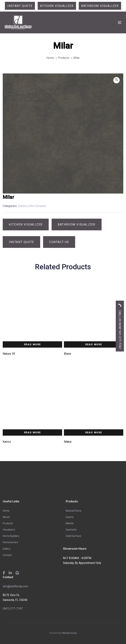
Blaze (67, 353)
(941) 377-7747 (13, 608)
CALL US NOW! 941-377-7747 (120, 325)
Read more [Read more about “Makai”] (93, 432)
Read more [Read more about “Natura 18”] (32, 344)
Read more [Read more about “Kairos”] (32, 432)
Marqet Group (69, 633)
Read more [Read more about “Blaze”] (93, 344)
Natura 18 (9, 353)
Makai (68, 441)
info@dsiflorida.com (15, 586)
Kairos (7, 441)
